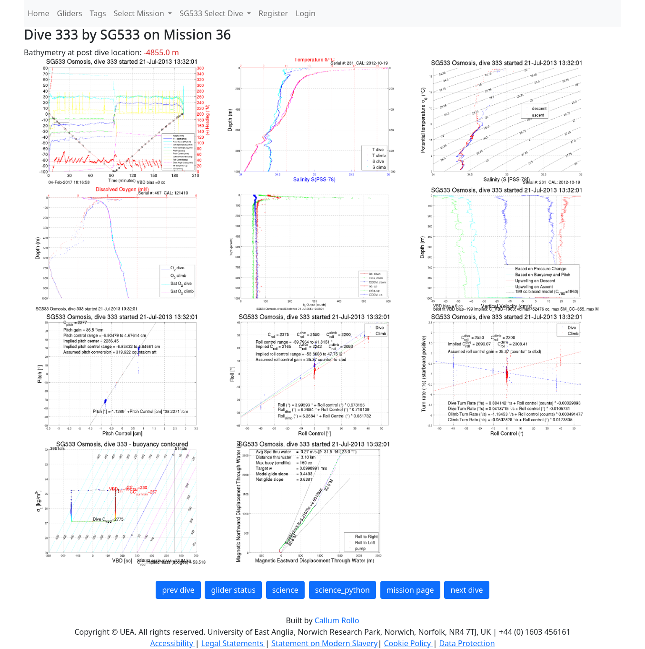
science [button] (285, 590)
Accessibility (172, 643)
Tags (98, 13)
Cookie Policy (408, 643)
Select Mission (140, 13)
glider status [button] (233, 590)
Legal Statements (233, 643)
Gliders (69, 13)
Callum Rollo (337, 620)
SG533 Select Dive (212, 13)
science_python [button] (342, 590)
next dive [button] (466, 590)
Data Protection (467, 643)
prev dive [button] (178, 590)
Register (273, 13)
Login (306, 13)
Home (39, 13)
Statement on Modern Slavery (324, 643)
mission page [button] (410, 590)
